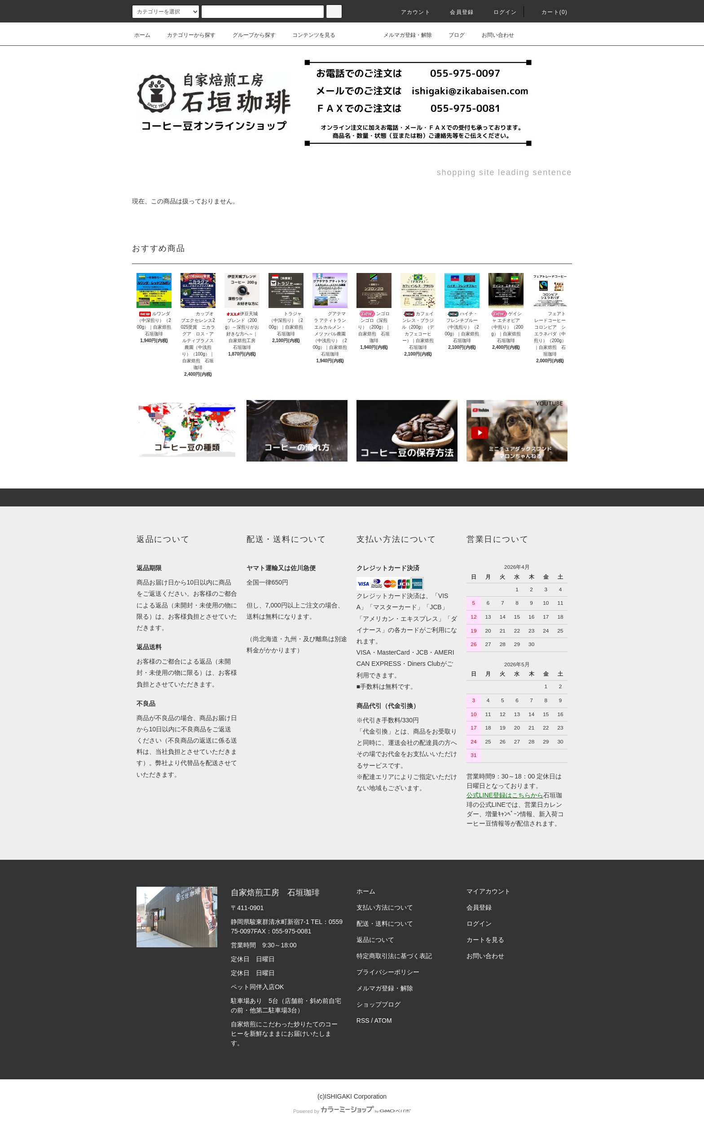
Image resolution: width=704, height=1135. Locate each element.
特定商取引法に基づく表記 (394, 955)
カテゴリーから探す (186, 35)
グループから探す (249, 35)
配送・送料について (384, 923)
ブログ (451, 35)
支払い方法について (384, 907)
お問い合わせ (492, 35)
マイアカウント (488, 891)
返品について (375, 939)
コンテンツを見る (308, 35)
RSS (363, 1020)
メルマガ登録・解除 (402, 35)
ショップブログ (378, 1004)
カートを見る (485, 939)
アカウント (410, 12)
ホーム (142, 35)
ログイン (500, 12)
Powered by (352, 1111)
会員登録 (456, 12)
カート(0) (549, 12)
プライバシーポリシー (387, 972)
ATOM (383, 1020)
